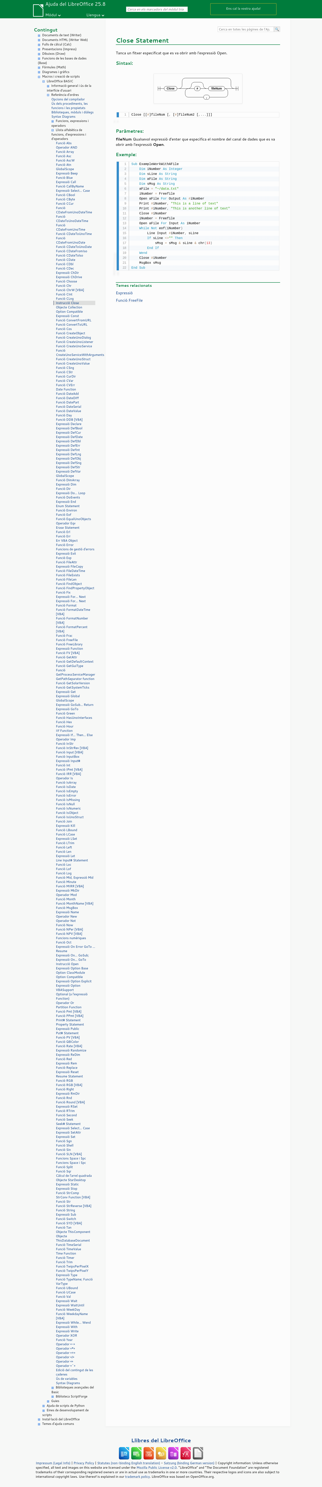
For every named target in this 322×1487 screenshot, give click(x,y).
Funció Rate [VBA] (69, 1046)
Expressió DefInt (68, 450)
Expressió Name (67, 912)
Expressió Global (68, 696)
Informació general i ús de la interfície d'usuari (69, 88)
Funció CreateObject (70, 333)
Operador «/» (65, 1357)
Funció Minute (66, 882)
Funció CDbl (65, 264)
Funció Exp (63, 558)
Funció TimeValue (68, 1249)
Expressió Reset (67, 1072)
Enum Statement (68, 506)
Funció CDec (65, 268)
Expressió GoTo (67, 709)
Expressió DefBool (69, 428)
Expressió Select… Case (73, 190)
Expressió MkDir (67, 890)
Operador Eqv (66, 523)
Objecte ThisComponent (73, 1232)
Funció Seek (64, 1119)
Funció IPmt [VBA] (69, 769)
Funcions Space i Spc (71, 1158)
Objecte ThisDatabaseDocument (73, 1238)
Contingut (46, 30)
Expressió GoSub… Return (74, 705)
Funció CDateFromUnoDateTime (74, 210)
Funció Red (64, 1059)
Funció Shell (65, 1145)
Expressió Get (66, 692)
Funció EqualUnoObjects (73, 519)
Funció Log (63, 873)
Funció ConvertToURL (71, 324)
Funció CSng (65, 368)
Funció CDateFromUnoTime (70, 227)
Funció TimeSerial (68, 1245)
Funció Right (65, 1089)
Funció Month (66, 899)
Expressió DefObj (68, 458)
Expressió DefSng (68, 463)
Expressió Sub (66, 1214)
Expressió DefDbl (68, 441)
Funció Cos (64, 329)
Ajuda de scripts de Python (66, 1405)
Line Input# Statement (72, 860)
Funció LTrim (65, 843)
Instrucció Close (67, 303)
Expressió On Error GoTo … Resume (75, 948)
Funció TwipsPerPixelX (72, 1266)
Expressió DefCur (68, 432)
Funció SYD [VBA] (69, 1223)
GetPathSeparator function (75, 679)
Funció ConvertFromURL (73, 320)
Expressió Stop (66, 1188)
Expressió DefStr (68, 467)
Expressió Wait (66, 1301)
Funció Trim (64, 1262)
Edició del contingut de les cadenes (74, 1372)
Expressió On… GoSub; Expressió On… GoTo (72, 957)
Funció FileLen (66, 579)
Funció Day (64, 415)
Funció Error (65, 545)
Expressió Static (67, 1184)
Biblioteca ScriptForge (71, 1396)
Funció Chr (63, 285)
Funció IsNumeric (68, 808)
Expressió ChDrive (69, 277)
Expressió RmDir (68, 1093)
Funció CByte (65, 199)
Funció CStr (64, 372)
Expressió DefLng (68, 454)
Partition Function (69, 1007)
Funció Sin (63, 1150)
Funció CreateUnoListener (74, 342)
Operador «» (64, 1361)
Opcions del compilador (68, 99)
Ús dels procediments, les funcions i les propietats (69, 105)
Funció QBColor (67, 1042)
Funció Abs (64, 143)
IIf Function (64, 730)
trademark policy (137, 1476)
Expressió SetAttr (68, 1132)
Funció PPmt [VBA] (70, 1016)
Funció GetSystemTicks (72, 687)
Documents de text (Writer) (61, 35)
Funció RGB (64, 1080)
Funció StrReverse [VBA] (73, 1206)
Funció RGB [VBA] (69, 1085)
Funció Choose (66, 281)
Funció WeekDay (68, 1309)
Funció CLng (65, 298)
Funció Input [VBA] (69, 752)
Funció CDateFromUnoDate (70, 240)
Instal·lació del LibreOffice (61, 1419)
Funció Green (65, 713)
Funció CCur (65, 203)
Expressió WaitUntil (70, 1305)
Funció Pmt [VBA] (69, 1011)
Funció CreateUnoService (74, 346)
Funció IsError (66, 795)
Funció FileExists (68, 575)
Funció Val (63, 1296)
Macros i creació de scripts (61, 76)
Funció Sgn (64, 1141)
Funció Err (63, 536)
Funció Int (63, 765)
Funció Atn (63, 165)
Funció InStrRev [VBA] (72, 748)
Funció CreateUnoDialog (73, 337)
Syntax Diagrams (63, 116)
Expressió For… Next (71, 597)
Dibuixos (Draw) (53, 53)
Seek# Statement (68, 1124)
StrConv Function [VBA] (73, 1197)
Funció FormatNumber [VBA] (72, 620)
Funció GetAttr (66, 657)
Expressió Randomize (71, 1050)
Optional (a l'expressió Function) (71, 996)
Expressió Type (66, 1275)
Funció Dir (63, 489)
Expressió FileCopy (69, 566)
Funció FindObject (69, 584)
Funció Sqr (63, 1171)
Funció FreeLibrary (69, 644)
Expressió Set (65, 1137)
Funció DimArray (68, 480)
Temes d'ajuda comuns (58, 1424)
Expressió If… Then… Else (74, 735)
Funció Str (63, 1201)
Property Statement (70, 1024)
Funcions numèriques (71, 938)
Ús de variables (66, 1379)
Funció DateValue (68, 411)
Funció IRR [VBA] (68, 774)
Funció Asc (63, 156)
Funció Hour (65, 726)
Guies (55, 1401)
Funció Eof (63, 514)
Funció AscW (65, 160)
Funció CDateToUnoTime (74, 234)
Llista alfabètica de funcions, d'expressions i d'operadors (68, 134)
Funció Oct (63, 942)
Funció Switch (66, 1219)
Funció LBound (66, 830)
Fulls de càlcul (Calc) (56, 44)
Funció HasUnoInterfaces (74, 718)
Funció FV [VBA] (68, 653)
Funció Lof (63, 869)
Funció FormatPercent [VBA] (71, 629)
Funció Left (64, 847)
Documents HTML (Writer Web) (65, 40)
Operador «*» (65, 1348)
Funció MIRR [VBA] (70, 886)
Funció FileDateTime (70, 571)
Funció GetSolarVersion (73, 683)
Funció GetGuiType (69, 666)
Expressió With (66, 1327)
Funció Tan (63, 1227)
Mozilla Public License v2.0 (157, 1467)
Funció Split (64, 1167)
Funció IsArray (66, 782)
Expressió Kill (65, 826)
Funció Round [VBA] (70, 1102)
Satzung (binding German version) (189, 1463)
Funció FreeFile (67, 640)
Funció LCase (65, 834)
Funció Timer (65, 1258)
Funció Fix (63, 592)
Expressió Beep (67, 173)
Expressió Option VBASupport (68, 987)
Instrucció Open (67, 964)
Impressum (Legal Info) (53, 1463)
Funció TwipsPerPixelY (72, 1271)
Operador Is (64, 778)
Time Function (66, 1253)
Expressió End (66, 502)
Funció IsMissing (68, 800)
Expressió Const (67, 316)
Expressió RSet (67, 1106)
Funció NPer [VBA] (69, 929)
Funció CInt (64, 294)
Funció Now (64, 925)
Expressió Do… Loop (70, 493)
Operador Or (65, 1003)
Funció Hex (64, 722)
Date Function (66, 389)
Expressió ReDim (68, 1055)
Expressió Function (69, 648)
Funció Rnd (64, 1098)
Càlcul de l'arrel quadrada (74, 1175)
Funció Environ (66, 510)
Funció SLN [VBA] (69, 1154)
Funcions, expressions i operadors (70, 123)
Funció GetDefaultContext (74, 661)
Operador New (66, 916)
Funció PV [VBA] (68, 1037)
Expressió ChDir (67, 273)
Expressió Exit (66, 553)
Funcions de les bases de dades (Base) (62, 60)
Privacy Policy (84, 1463)
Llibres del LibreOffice (161, 1440)
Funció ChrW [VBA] (70, 290)
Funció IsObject (67, 813)
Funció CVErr (65, 385)
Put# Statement (67, 1033)
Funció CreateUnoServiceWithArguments (75, 352)
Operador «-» (65, 1344)
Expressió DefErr (68, 445)
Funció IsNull (65, 804)
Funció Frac (64, 635)
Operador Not (66, 921)
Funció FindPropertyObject (75, 588)
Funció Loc (63, 864)
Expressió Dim (66, 484)
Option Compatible (69, 311)
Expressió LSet (66, 838)
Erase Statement (67, 527)
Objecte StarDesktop (71, 1180)
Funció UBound (67, 1288)
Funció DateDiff (67, 398)
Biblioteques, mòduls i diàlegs (72, 112)
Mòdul (51, 14)
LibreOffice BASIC (60, 81)
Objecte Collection (69, 307)
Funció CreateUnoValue (73, 363)
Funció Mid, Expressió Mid (74, 877)
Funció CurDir (66, 376)
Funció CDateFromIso (71, 251)
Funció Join (64, 821)
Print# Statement (68, 1020)
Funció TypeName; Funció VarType (74, 1281)
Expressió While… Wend (73, 1322)
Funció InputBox (67, 756)
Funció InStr (65, 743)
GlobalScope (65, 169)
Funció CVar (64, 381)
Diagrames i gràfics (55, 72)
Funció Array (65, 152)
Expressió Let (65, 856)
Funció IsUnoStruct (70, 817)
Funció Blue (64, 177)
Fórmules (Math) (54, 67)
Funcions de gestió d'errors (75, 549)
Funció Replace (66, 1067)
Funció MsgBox (67, 908)
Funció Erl (63, 532)
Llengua (93, 14)
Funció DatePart (67, 402)
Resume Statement (69, 1076)
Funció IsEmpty (67, 791)
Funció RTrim (65, 1111)
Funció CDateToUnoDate (74, 247)
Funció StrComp (67, 1193)
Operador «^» (65, 1366)
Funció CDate (65, 260)
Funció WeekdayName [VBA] (72, 1316)
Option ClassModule (70, 972)
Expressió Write (67, 1331)
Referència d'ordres (65, 95)
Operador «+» (65, 1353)
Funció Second (66, 1115)
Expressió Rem (66, 1063)
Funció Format (66, 605)
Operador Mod (66, 895)
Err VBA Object (67, 540)
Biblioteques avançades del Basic (72, 1389)
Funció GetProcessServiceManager (75, 672)
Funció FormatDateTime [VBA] (73, 612)
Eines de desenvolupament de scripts (65, 1412)
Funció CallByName (70, 186)
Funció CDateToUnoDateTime (72, 218)
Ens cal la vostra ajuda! (243, 8)
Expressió (124, 292)
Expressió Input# (68, 761)
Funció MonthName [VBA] (74, 903)
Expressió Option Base (72, 968)
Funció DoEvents (68, 497)
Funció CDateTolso (69, 255)
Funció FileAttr (66, 562)
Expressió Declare (68, 424)
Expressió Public (67, 1029)
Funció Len (63, 851)
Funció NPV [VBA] (69, 934)
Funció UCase (66, 1292)
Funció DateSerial (68, 406)
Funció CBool (65, 195)
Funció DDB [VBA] (69, 419)
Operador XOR (66, 1335)
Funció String (65, 1210)
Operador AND (66, 147)
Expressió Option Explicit (74, 981)
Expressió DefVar (68, 471)
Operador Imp (66, 739)
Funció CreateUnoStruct (73, 359)
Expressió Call (66, 182)
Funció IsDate (66, 787)
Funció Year (64, 1340)
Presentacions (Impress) (59, 49)
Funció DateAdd (67, 393)
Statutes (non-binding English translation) (128, 1463)
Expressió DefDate (69, 437)
